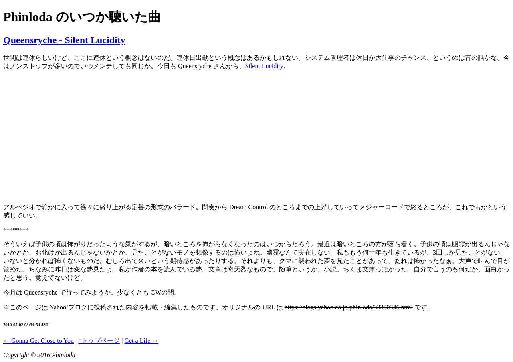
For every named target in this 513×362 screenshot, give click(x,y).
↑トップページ (99, 340)
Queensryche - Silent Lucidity (64, 40)
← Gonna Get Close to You (38, 340)
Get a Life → (141, 340)
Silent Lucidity (264, 66)
